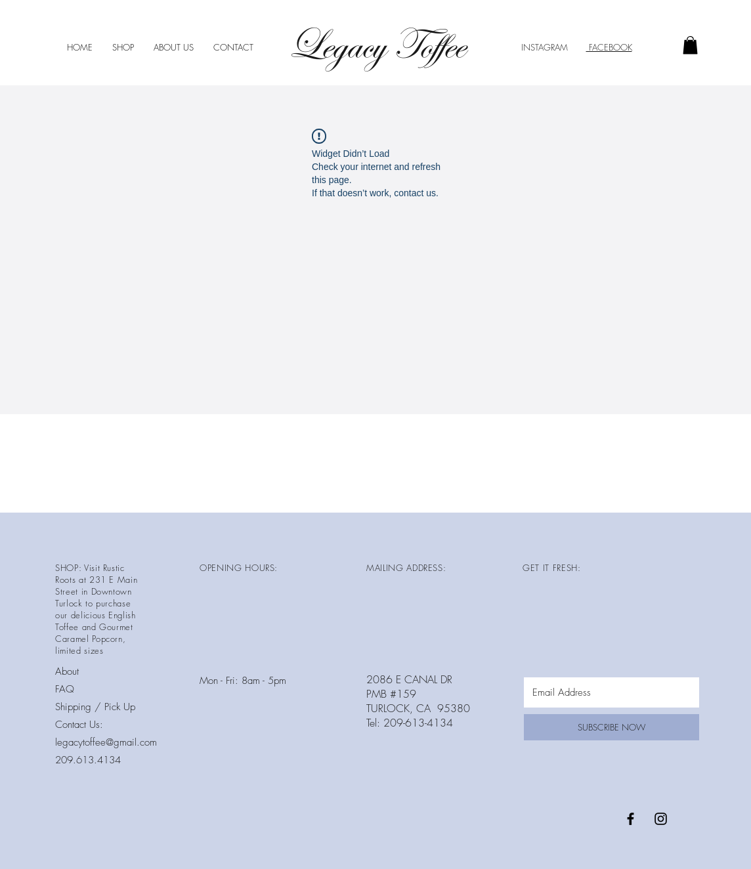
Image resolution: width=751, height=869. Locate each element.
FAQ (64, 689)
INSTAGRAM (544, 47)
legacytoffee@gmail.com (106, 742)
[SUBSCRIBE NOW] (611, 727)
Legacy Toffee (376, 46)
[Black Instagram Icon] (661, 819)
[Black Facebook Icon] (630, 819)
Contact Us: (79, 724)
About (67, 671)
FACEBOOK (609, 47)
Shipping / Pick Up (97, 706)
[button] (690, 45)
